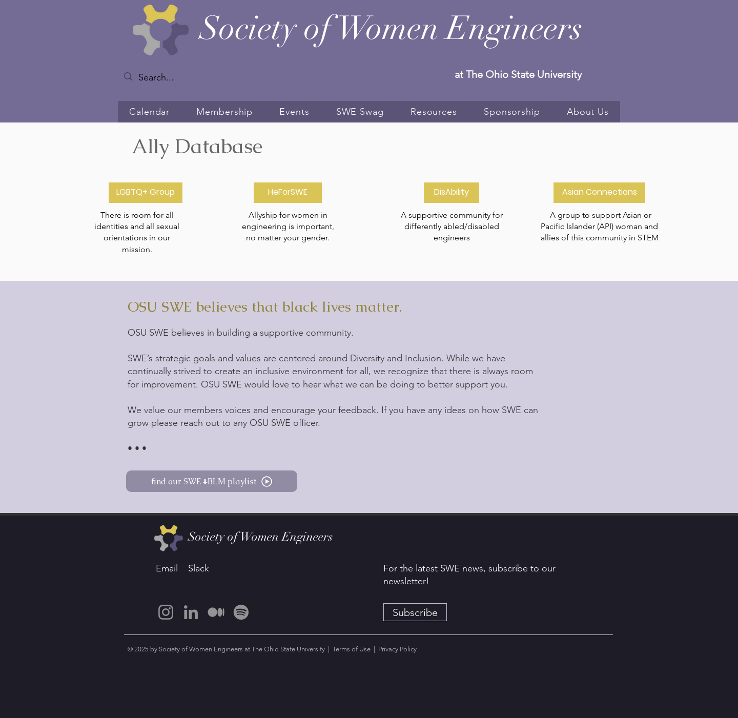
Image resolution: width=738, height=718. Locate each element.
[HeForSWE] (288, 192)
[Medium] (216, 612)
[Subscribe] (415, 612)
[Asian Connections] (599, 192)
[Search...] (167, 77)
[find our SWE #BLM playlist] (211, 481)
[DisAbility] (451, 192)
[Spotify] (241, 612)
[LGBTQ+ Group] (145, 192)
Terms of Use (352, 649)
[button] (224, 111)
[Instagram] (166, 612)
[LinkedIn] (191, 612)
